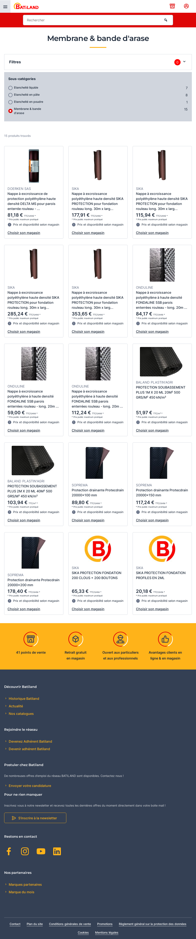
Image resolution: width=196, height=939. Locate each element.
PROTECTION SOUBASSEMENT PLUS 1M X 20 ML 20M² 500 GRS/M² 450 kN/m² (160, 392)
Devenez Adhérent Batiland (30, 741)
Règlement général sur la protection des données (152, 924)
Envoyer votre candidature (29, 786)
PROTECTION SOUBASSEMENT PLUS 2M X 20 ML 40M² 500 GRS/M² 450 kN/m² (32, 491)
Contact (15, 924)
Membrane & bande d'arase (27, 111)
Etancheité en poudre (28, 101)
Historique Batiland (23, 698)
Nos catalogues (21, 714)
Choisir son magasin (24, 233)
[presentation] (5, 6)
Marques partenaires (25, 884)
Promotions (105, 924)
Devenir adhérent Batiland (29, 749)
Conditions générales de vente (70, 924)
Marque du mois (21, 892)
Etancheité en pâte (27, 94)
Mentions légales (106, 932)
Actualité (15, 706)
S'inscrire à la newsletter (37, 818)
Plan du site (35, 924)
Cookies (83, 932)
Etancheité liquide (26, 87)
